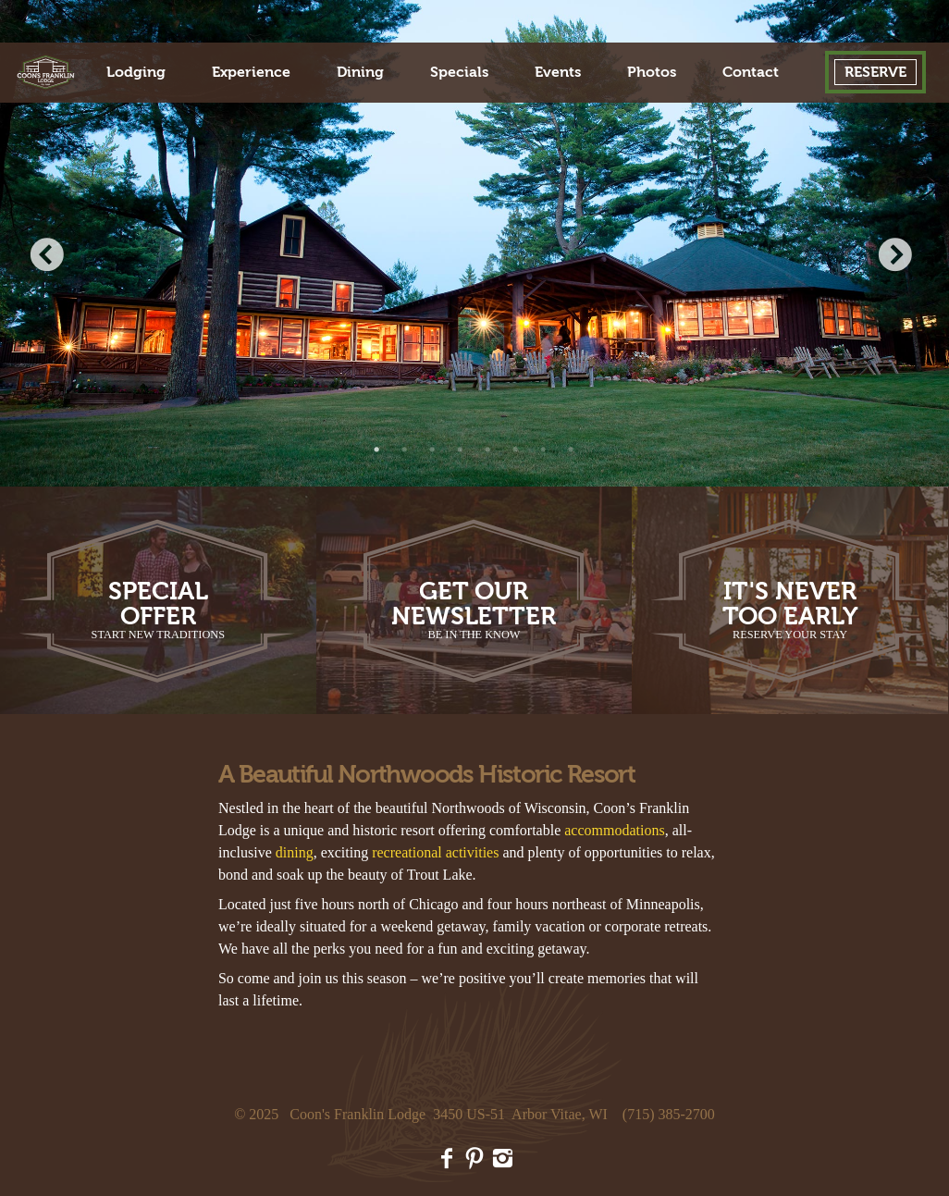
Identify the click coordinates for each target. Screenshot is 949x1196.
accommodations (614, 830)
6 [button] (516, 449)
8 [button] (571, 449)
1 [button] (377, 449)
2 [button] (405, 449)
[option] (474, 243)
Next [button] (898, 257)
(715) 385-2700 (668, 1114)
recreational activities (435, 852)
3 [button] (433, 449)
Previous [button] (51, 257)
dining (295, 852)
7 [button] (544, 449)
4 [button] (460, 449)
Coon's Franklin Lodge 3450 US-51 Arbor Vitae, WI (449, 1114)
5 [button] (488, 449)
